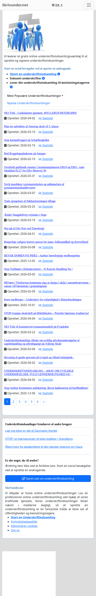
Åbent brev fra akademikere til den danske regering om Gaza (43, 446)
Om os (15, 530)
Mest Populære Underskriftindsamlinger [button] (34, 96)
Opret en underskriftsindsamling (33, 74)
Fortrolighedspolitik (24, 522)
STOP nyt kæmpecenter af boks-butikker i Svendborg (39, 438)
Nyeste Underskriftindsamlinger (28, 103)
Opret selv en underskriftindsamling (48, 479)
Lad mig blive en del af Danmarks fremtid (31, 430)
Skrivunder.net (15, 5)
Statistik (46, 118)
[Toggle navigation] (89, 5)
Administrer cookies (24, 526)
